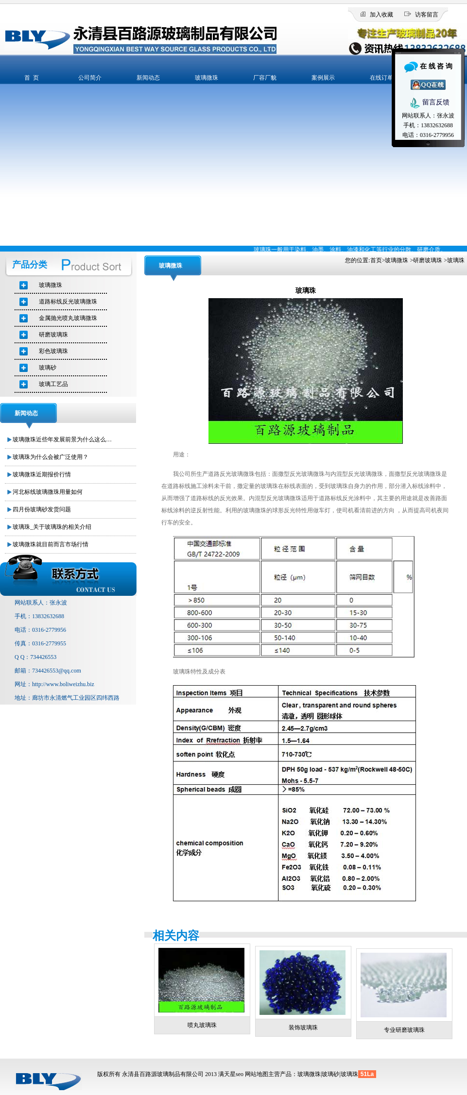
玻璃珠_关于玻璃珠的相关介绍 (52, 526)
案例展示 (323, 77)
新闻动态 (148, 77)
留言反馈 (428, 103)
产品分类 (29, 265)
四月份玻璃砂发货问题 (42, 509)
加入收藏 (381, 14)
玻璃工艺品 (53, 384)
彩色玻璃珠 (53, 351)
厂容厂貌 (265, 77)
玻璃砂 (47, 367)
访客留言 (426, 14)
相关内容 (176, 935)
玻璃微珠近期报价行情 (42, 474)
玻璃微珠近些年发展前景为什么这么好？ (64, 439)
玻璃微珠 (206, 77)
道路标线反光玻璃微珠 (68, 301)
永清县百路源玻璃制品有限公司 (163, 1074)
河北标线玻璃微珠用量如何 (48, 492)
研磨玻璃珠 (427, 260)
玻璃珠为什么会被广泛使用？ (50, 457)
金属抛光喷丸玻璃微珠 (68, 318)
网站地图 (256, 1074)
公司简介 (90, 77)
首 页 (31, 77)
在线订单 (381, 77)
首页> (377, 260)
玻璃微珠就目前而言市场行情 (50, 544)
